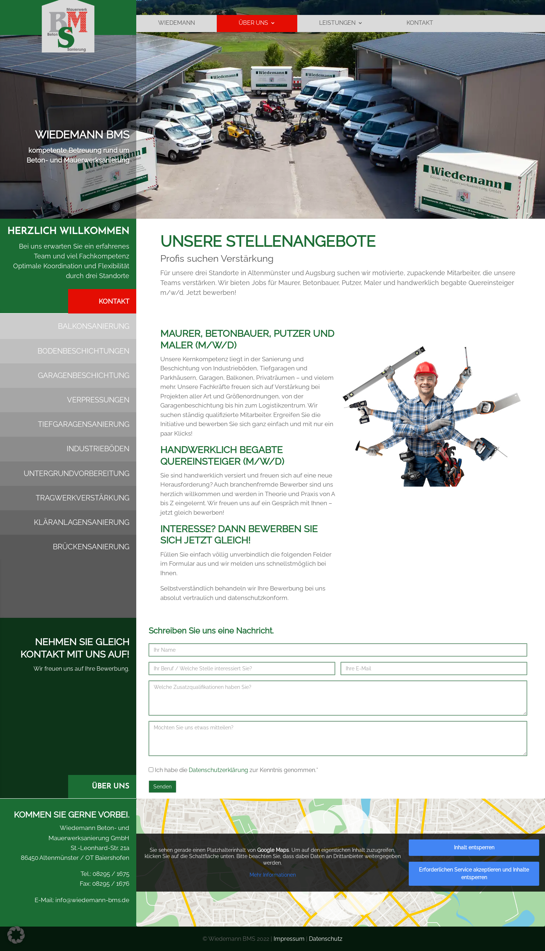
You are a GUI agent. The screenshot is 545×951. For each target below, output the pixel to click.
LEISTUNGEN (337, 25)
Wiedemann (176, 25)
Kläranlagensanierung (81, 522)
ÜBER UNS (253, 25)
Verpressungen (98, 399)
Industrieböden (98, 448)
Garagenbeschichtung (83, 375)
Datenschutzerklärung (218, 770)
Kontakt (420, 25)
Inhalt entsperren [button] (474, 847)
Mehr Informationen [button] (273, 875)
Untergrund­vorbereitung (76, 473)
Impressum (289, 938)
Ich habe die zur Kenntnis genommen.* (233, 770)
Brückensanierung (91, 546)
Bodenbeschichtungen (83, 351)
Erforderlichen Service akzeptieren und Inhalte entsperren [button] (474, 873)
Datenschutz (325, 938)
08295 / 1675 (110, 873)
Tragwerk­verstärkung (82, 498)
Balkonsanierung (93, 326)
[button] (16, 935)
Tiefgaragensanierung (83, 424)
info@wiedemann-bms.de (91, 900)
